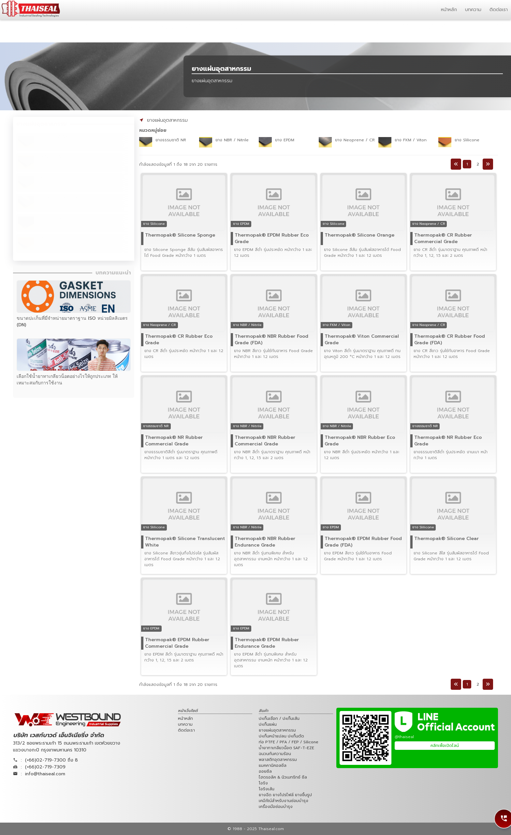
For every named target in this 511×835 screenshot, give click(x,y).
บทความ (473, 9)
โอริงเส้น (266, 789)
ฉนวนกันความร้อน (275, 754)
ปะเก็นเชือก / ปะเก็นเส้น (279, 718)
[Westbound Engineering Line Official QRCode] (365, 738)
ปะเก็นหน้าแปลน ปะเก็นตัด (281, 736)
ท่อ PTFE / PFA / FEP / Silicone (288, 742)
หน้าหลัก (449, 9)
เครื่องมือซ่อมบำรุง (276, 807)
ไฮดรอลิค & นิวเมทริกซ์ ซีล (283, 777)
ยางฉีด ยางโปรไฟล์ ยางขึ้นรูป (285, 795)
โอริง (263, 783)
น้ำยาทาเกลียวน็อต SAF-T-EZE (286, 748)
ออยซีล (265, 771)
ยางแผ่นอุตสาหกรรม (167, 120)
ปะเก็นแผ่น (268, 724)
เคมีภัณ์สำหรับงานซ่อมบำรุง (283, 801)
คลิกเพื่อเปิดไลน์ (445, 746)
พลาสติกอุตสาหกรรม (278, 760)
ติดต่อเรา (498, 9)
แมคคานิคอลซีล (272, 765)
